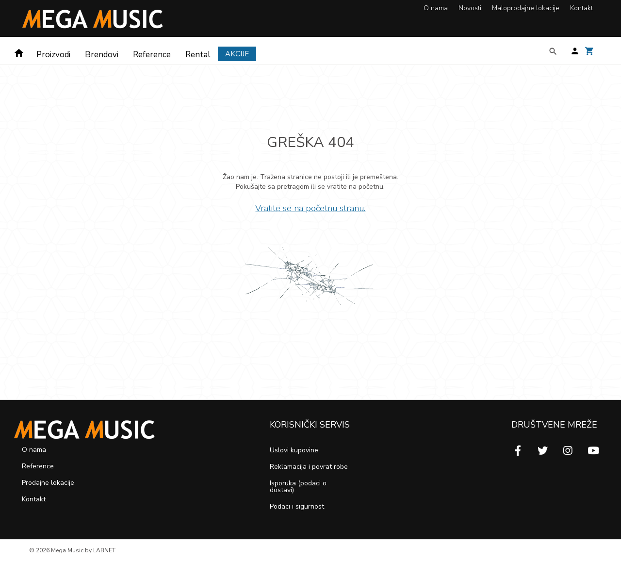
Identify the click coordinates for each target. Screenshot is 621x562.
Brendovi (101, 54)
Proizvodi (53, 54)
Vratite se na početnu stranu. (310, 208)
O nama (436, 8)
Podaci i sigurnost (297, 506)
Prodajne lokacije (48, 482)
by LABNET (100, 550)
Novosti (469, 8)
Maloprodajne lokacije (525, 8)
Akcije (237, 54)
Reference (152, 54)
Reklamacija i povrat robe (309, 466)
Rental (198, 54)
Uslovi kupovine (294, 450)
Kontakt (581, 8)
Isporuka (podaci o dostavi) (298, 487)
